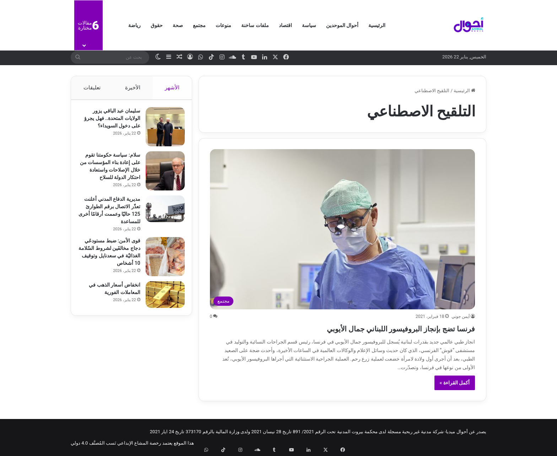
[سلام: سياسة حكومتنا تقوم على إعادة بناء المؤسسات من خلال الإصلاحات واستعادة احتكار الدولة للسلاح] (161, 174)
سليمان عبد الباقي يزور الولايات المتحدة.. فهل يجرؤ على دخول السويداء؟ (110, 121)
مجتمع (199, 25)
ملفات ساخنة (255, 25)
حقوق (157, 25)
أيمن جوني (460, 316)
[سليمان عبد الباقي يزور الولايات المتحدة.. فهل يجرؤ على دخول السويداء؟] (161, 130)
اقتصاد (285, 25)
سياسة (309, 25)
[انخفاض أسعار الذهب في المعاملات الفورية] (161, 308)
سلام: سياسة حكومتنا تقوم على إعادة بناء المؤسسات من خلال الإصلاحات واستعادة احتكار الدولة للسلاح (109, 173)
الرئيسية (376, 25)
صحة (178, 25)
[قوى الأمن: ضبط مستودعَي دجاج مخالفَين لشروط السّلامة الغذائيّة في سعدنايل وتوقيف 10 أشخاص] (161, 265)
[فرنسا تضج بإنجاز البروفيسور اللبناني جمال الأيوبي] (342, 229)
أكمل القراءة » (455, 383)
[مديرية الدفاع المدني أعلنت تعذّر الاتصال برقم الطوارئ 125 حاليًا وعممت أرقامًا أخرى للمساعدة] (161, 217)
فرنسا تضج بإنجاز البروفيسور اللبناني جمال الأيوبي (366, 327)
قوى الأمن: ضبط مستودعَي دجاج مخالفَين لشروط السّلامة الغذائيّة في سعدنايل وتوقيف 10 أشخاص (112, 264)
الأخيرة (132, 87)
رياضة (134, 25)
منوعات (223, 25)
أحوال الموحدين (342, 25)
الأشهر (172, 87)
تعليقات (91, 87)
